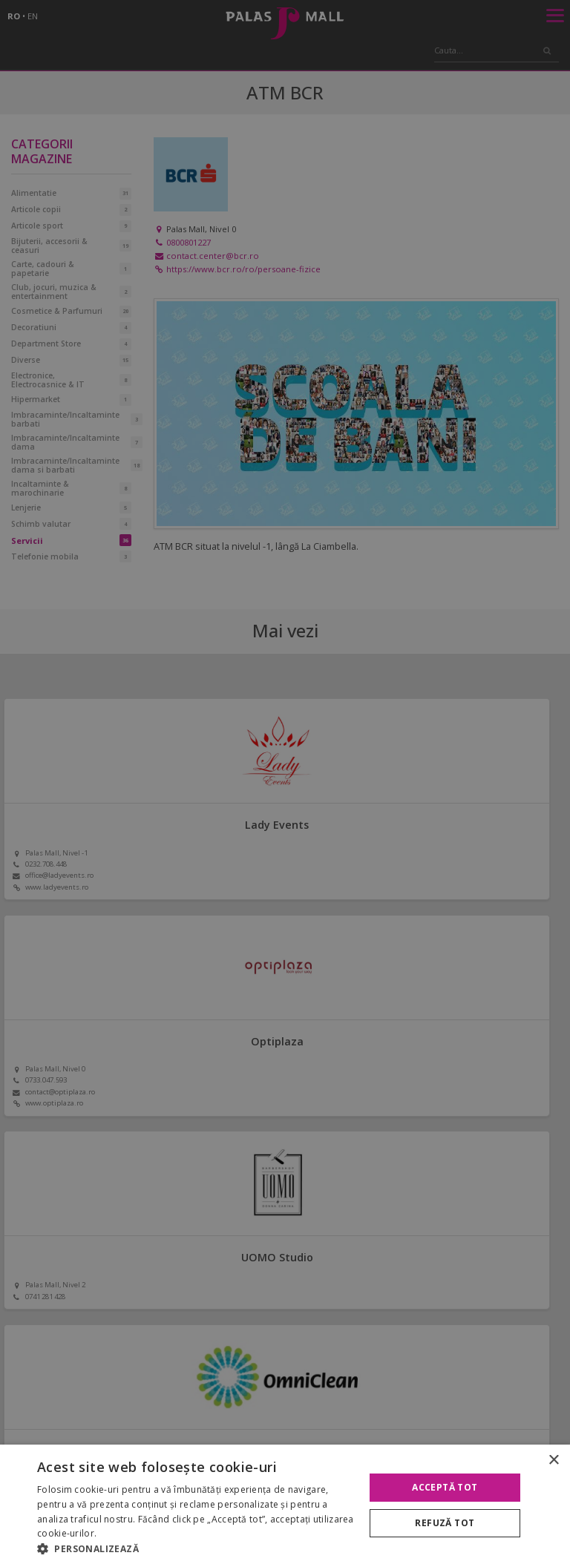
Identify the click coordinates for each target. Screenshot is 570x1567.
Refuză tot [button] (444, 1523)
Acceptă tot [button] (444, 1487)
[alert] (285, 783)
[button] (196, 1548)
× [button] (553, 1460)
